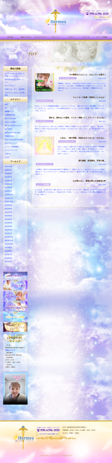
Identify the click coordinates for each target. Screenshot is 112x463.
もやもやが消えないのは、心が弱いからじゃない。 (15, 75)
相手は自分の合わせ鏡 (12, 132)
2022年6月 (8, 216)
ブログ (7, 157)
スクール (86, 37)
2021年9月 (8, 247)
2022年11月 (9, 198)
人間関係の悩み (10, 115)
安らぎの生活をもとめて (13, 125)
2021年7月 (8, 254)
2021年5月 (8, 261)
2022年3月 (8, 226)
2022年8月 (8, 209)
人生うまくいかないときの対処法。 (15, 94)
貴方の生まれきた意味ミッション (15, 81)
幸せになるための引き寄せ (14, 139)
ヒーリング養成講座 (12, 146)
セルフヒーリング (11, 143)
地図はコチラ (9, 350)
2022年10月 (9, 201)
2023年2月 (8, 187)
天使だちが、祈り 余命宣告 (15, 89)
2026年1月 (8, 166)
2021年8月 (8, 251)
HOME (10, 37)
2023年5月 (8, 177)
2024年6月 (8, 173)
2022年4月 (8, 223)
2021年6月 (8, 258)
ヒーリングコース (11, 150)
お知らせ (8, 153)
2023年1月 (8, 191)
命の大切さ (8, 129)
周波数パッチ (9, 111)
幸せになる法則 (10, 122)
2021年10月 (9, 244)
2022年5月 (8, 219)
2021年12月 (9, 237)
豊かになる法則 (10, 118)
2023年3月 (8, 184)
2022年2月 (8, 230)
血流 (6, 104)
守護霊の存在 (9, 136)
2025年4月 (8, 170)
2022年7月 (8, 212)
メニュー (56, 37)
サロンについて (41, 37)
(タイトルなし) (10, 85)
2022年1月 (8, 233)
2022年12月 (9, 194)
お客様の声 (71, 37)
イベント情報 (101, 37)
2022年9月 (8, 205)
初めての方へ (25, 37)
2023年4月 (8, 180)
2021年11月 (9, 240)
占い (6, 108)
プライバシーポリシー (102, 19)
